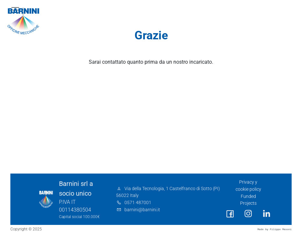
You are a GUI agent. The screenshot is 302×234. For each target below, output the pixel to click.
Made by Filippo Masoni (274, 229)
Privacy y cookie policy (248, 185)
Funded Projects (248, 200)
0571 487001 (137, 202)
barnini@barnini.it (142, 210)
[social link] (230, 214)
